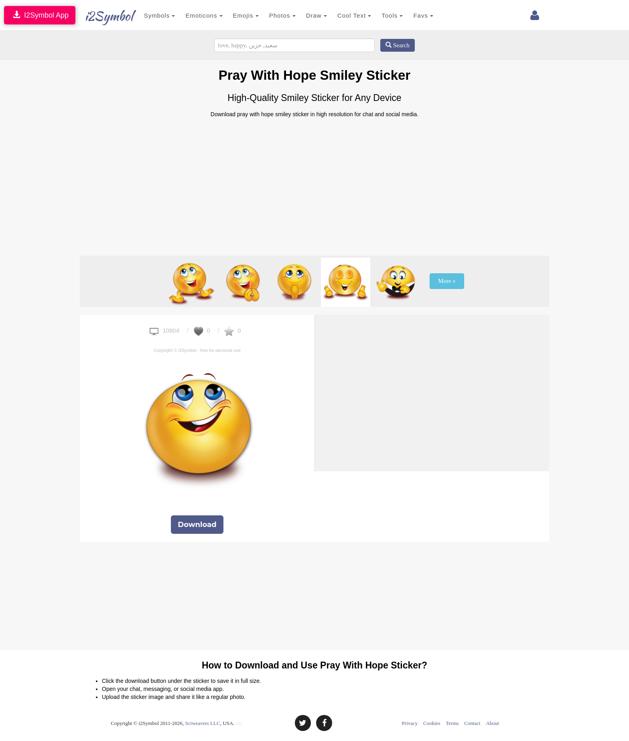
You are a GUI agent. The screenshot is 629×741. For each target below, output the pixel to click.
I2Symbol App (40, 15)
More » (447, 281)
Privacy (410, 723)
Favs (415, 15)
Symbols (150, 15)
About (492, 723)
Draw (307, 15)
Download (197, 524)
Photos (273, 15)
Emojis (237, 15)
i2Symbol (102, 16)
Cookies (431, 723)
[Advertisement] (314, 183)
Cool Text (345, 15)
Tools (383, 15)
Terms (452, 723)
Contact (472, 723)
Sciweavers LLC (202, 723)
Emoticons (195, 15)
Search (398, 45)
